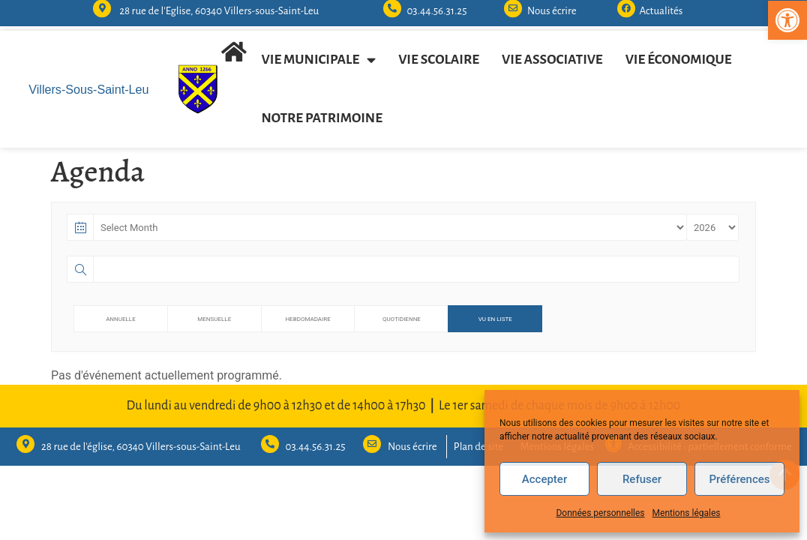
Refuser (642, 479)
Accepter (544, 479)
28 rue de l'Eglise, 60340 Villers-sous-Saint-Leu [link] (219, 6)
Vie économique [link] (679, 59)
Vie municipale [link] (319, 59)
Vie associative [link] (552, 59)
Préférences (739, 479)
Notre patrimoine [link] (322, 118)
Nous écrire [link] (552, 6)
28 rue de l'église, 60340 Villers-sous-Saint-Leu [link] (141, 446)
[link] (787, 20)
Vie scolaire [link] (438, 59)
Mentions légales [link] (686, 513)
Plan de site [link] (478, 446)
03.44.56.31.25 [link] (436, 6)
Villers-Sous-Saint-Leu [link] (88, 89)
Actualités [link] (660, 6)
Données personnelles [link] (600, 513)
